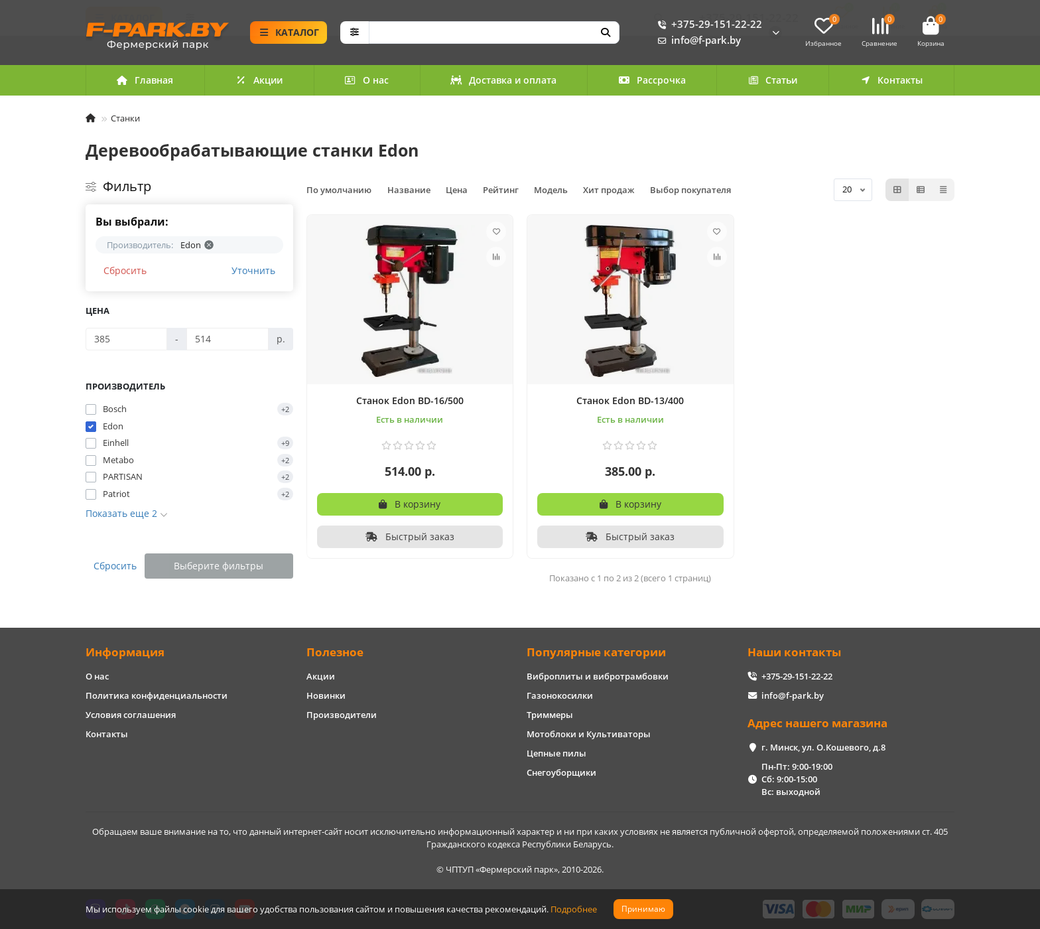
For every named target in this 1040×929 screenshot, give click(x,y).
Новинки (326, 695)
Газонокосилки (560, 695)
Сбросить (125, 270)
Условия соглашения (131, 715)
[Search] (494, 32)
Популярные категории (596, 652)
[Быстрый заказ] (410, 537)
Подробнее (574, 909)
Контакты (891, 80)
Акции (259, 80)
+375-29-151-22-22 (707, 24)
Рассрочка (652, 80)
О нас (366, 80)
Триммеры (550, 715)
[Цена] (126, 339)
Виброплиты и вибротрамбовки (598, 676)
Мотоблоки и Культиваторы (589, 734)
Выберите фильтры (218, 565)
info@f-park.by (697, 40)
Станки (125, 118)
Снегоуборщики (561, 772)
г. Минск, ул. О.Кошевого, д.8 (823, 747)
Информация (125, 652)
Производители (341, 715)
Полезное (334, 652)
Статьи (773, 80)
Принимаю (643, 908)
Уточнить (253, 270)
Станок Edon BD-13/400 (630, 400)
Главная (145, 80)
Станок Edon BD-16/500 (410, 400)
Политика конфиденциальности (157, 695)
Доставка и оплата (503, 80)
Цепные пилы (556, 753)
